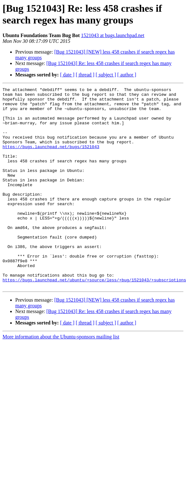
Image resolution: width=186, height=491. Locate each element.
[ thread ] (85, 74)
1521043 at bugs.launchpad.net (112, 35)
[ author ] (126, 74)
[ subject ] (106, 74)
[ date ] (67, 74)
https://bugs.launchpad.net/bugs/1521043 (51, 159)
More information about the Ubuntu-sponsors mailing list (61, 376)
